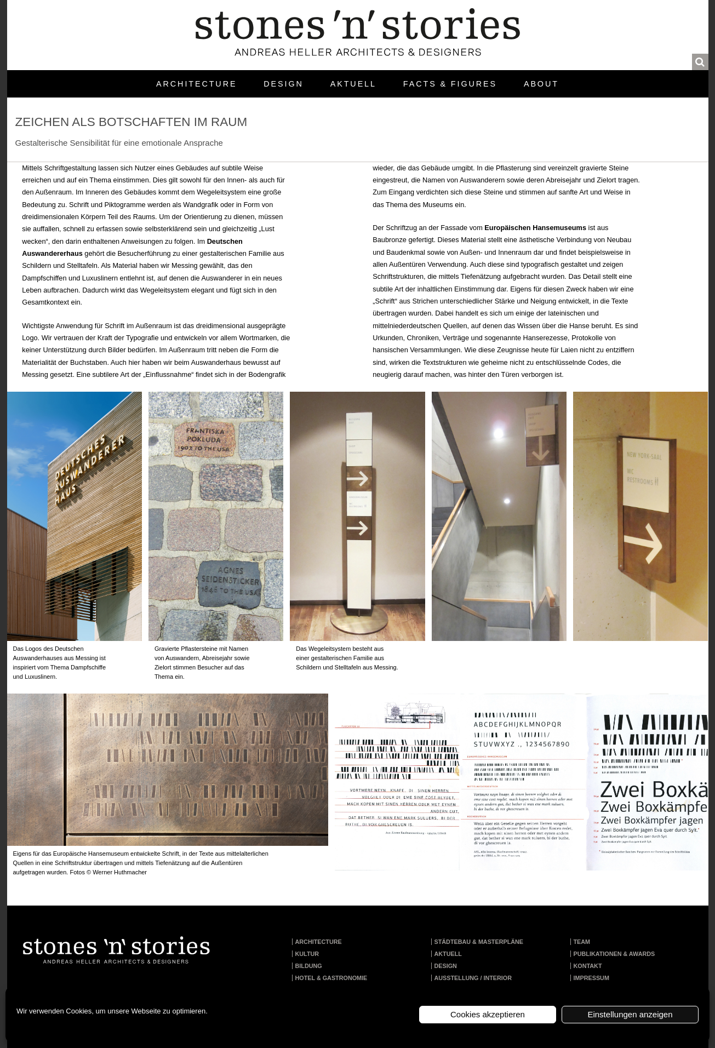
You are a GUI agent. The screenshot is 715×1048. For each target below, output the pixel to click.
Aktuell (353, 83)
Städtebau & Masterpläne (479, 941)
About (541, 83)
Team (582, 941)
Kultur (307, 953)
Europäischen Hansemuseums (535, 228)
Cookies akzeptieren (487, 1014)
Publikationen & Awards (614, 953)
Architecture (196, 83)
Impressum (591, 978)
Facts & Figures (450, 83)
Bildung (308, 966)
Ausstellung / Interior (473, 978)
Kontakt (588, 966)
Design (283, 83)
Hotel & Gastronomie (331, 978)
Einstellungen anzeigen (629, 1014)
